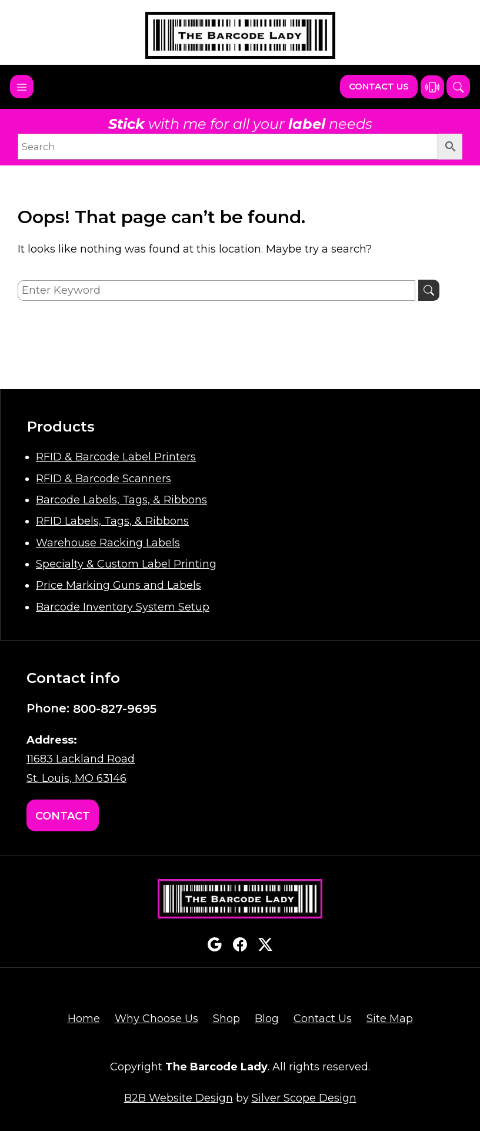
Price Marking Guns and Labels (118, 585)
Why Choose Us (156, 1018)
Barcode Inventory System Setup (122, 607)
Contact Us (379, 86)
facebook (240, 944)
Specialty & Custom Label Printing (126, 564)
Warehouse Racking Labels (108, 542)
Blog (267, 1018)
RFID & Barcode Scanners (103, 478)
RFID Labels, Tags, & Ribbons (112, 521)
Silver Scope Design (304, 1098)
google (215, 944)
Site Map (389, 1018)
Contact (62, 816)
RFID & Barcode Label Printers (116, 456)
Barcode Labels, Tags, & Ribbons (121, 499)
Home (84, 1018)
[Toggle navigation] (22, 86)
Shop (226, 1018)
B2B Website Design (178, 1098)
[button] (458, 86)
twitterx (265, 944)
